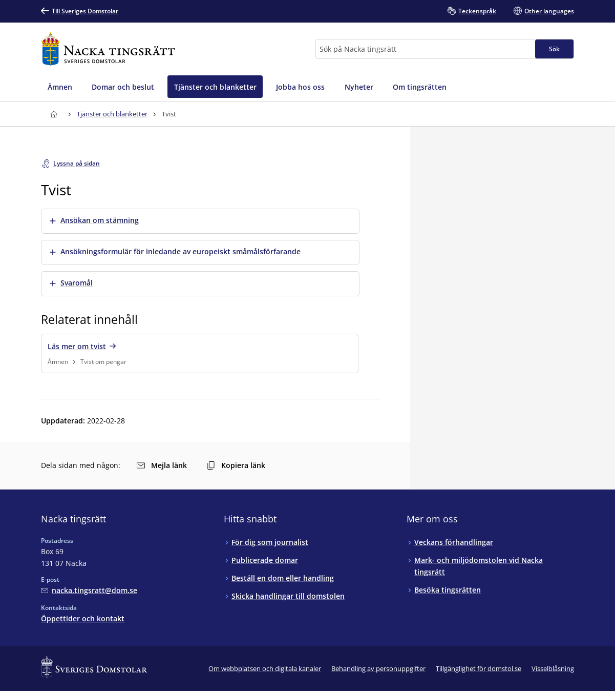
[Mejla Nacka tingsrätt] (89, 590)
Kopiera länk (236, 465)
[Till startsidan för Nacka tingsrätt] (108, 49)
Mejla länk (162, 465)
